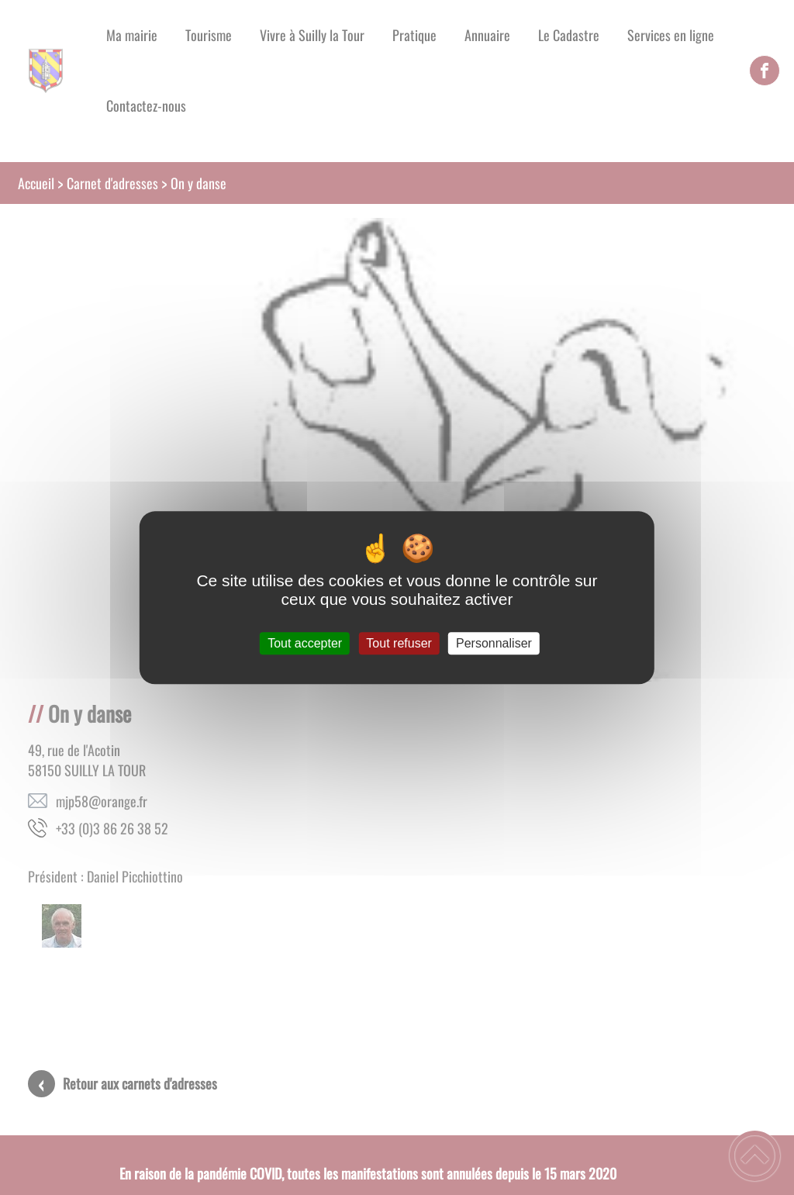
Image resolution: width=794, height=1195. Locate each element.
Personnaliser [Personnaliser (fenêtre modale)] (494, 643)
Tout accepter (305, 643)
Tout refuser (398, 643)
